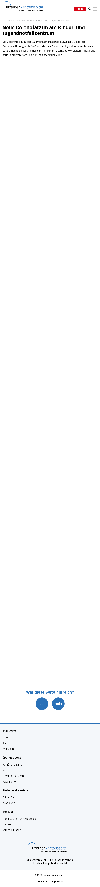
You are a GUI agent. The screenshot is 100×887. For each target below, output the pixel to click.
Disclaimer (42, 881)
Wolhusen (8, 748)
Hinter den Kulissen (13, 776)
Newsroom (13, 21)
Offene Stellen (10, 797)
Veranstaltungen (12, 830)
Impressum (57, 881)
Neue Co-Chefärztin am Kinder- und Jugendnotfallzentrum (45, 21)
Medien (7, 824)
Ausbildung (9, 803)
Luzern (6, 737)
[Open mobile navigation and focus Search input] (90, 8)
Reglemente (9, 781)
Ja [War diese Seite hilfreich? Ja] (41, 704)
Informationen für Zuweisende (19, 818)
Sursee (6, 743)
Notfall (80, 9)
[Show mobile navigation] (94, 8)
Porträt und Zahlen (13, 764)
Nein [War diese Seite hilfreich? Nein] (58, 704)
